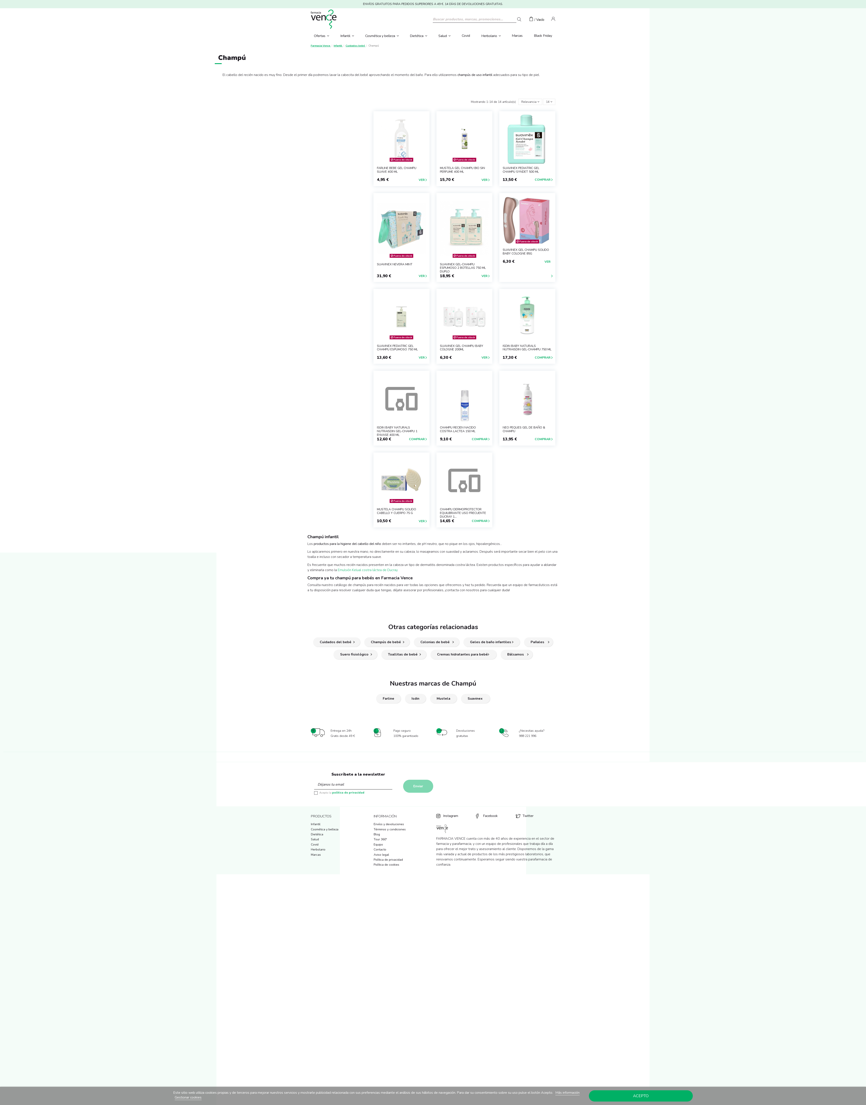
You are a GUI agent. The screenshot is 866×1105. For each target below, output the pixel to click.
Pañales (537, 642)
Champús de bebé (386, 642)
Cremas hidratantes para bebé (462, 654)
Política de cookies (386, 865)
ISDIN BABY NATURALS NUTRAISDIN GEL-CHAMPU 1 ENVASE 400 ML (397, 431)
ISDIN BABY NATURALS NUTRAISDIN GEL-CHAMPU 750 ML (527, 348)
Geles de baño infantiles (490, 642)
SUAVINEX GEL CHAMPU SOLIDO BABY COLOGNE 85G (526, 252)
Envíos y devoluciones (389, 824)
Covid (314, 844)
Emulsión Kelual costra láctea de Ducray (367, 570)
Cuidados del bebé (335, 642)
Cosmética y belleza (324, 829)
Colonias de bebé (435, 642)
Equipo (378, 844)
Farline (388, 698)
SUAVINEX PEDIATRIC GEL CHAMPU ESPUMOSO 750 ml (397, 348)
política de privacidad (348, 793)
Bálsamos (515, 654)
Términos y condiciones (390, 829)
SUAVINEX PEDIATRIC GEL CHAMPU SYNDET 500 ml (521, 170)
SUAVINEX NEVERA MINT (394, 264)
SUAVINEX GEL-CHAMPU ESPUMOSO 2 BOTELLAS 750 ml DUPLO (463, 268)
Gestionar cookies (188, 1097)
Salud (315, 839)
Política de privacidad (388, 860)
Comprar (543, 180)
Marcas (316, 855)
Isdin (415, 698)
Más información (567, 1092)
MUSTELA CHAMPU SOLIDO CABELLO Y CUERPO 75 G (396, 511)
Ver (422, 180)
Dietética (317, 834)
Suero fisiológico (354, 654)
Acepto (641, 1096)
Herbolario (318, 849)
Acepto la (341, 792)
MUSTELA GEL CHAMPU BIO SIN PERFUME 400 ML (462, 170)
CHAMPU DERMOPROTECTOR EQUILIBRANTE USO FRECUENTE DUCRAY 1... (463, 513)
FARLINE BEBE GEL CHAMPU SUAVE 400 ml (396, 170)
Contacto (380, 849)
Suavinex (475, 698)
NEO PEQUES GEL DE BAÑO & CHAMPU (524, 429)
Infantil (315, 824)
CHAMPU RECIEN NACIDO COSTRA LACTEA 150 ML (458, 429)
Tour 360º (380, 839)
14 (549, 102)
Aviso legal (381, 855)
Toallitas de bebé (403, 654)
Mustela (443, 698)
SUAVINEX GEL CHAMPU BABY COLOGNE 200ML (461, 348)
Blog (377, 834)
